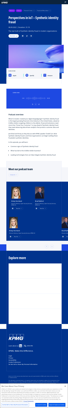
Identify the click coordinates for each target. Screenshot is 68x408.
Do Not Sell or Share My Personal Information (23, 364)
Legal (10, 356)
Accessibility (12, 360)
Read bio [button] (18, 208)
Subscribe (28, 346)
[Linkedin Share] (20, 345)
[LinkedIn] (22, 36)
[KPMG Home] (4, 2)
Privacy (11, 358)
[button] (65, 2)
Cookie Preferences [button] (15, 362)
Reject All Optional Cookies (56, 405)
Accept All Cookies (41, 405)
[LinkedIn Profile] (10, 236)
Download (13, 36)
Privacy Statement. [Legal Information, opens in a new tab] (28, 401)
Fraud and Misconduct (43, 10)
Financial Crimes (29, 10)
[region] (34, 395)
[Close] (65, 386)
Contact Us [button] (12, 175)
